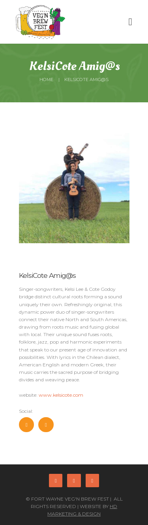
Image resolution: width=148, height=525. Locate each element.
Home (46, 79)
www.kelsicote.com (61, 395)
